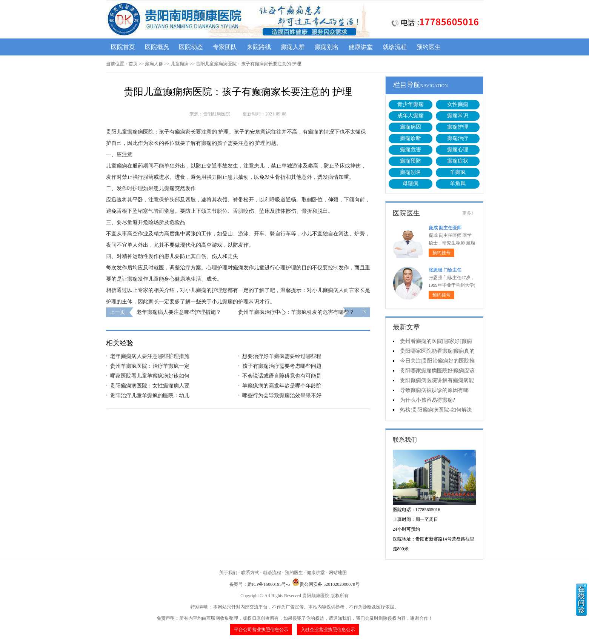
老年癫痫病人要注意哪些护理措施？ (179, 312)
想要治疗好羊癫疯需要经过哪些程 (281, 356)
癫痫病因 (410, 127)
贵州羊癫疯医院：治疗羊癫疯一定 (149, 366)
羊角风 (458, 183)
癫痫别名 (327, 47)
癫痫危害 (410, 149)
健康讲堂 (361, 47)
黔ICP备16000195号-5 (269, 584)
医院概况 (157, 47)
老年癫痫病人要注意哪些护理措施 (149, 356)
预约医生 (429, 47)
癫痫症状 (457, 161)
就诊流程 (395, 47)
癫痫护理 (457, 127)
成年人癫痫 (410, 115)
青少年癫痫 (410, 104)
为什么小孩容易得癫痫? (427, 400)
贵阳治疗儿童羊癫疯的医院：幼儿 (149, 395)
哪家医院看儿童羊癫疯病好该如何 (149, 376)
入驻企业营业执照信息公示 (328, 629)
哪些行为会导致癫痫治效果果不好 (281, 395)
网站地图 (338, 572)
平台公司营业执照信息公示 (261, 629)
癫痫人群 (293, 47)
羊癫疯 (458, 172)
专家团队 (225, 47)
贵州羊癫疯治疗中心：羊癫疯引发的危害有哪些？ (296, 312)
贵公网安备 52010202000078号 (326, 584)
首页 (133, 63)
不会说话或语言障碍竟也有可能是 (281, 376)
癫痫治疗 (457, 138)
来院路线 (259, 47)
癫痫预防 (410, 161)
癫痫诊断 (410, 138)
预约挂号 (441, 252)
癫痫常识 (457, 115)
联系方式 (250, 572)
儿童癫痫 (180, 63)
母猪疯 (410, 183)
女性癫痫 (457, 104)
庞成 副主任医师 (445, 227)
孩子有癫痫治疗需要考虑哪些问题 (281, 366)
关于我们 (228, 572)
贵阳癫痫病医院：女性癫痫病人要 (149, 386)
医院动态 (191, 47)
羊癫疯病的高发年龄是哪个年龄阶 (281, 386)
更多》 (469, 213)
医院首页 (123, 47)
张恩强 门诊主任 (445, 270)
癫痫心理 (457, 149)
